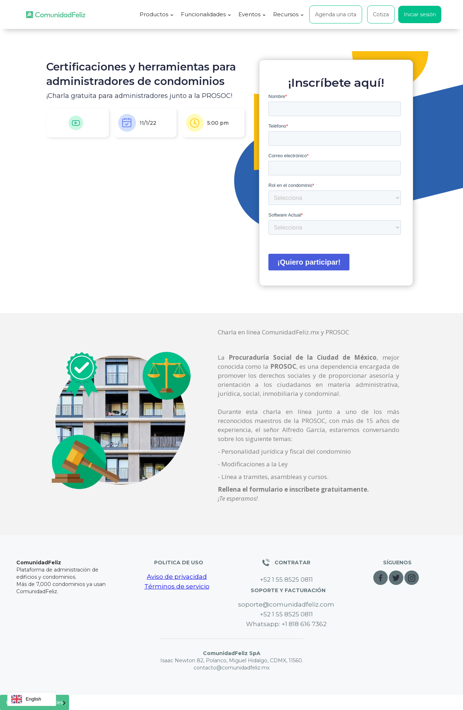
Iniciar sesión (420, 14)
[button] (156, 14)
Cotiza (381, 14)
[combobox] (31, 699)
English (26, 699)
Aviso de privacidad (177, 576)
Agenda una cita (335, 14)
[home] (56, 15)
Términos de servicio (176, 586)
